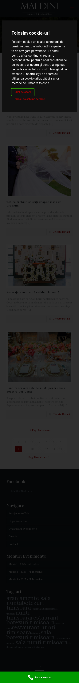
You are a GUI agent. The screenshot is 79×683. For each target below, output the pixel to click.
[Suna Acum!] (39, 677)
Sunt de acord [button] (22, 92)
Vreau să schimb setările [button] (30, 99)
